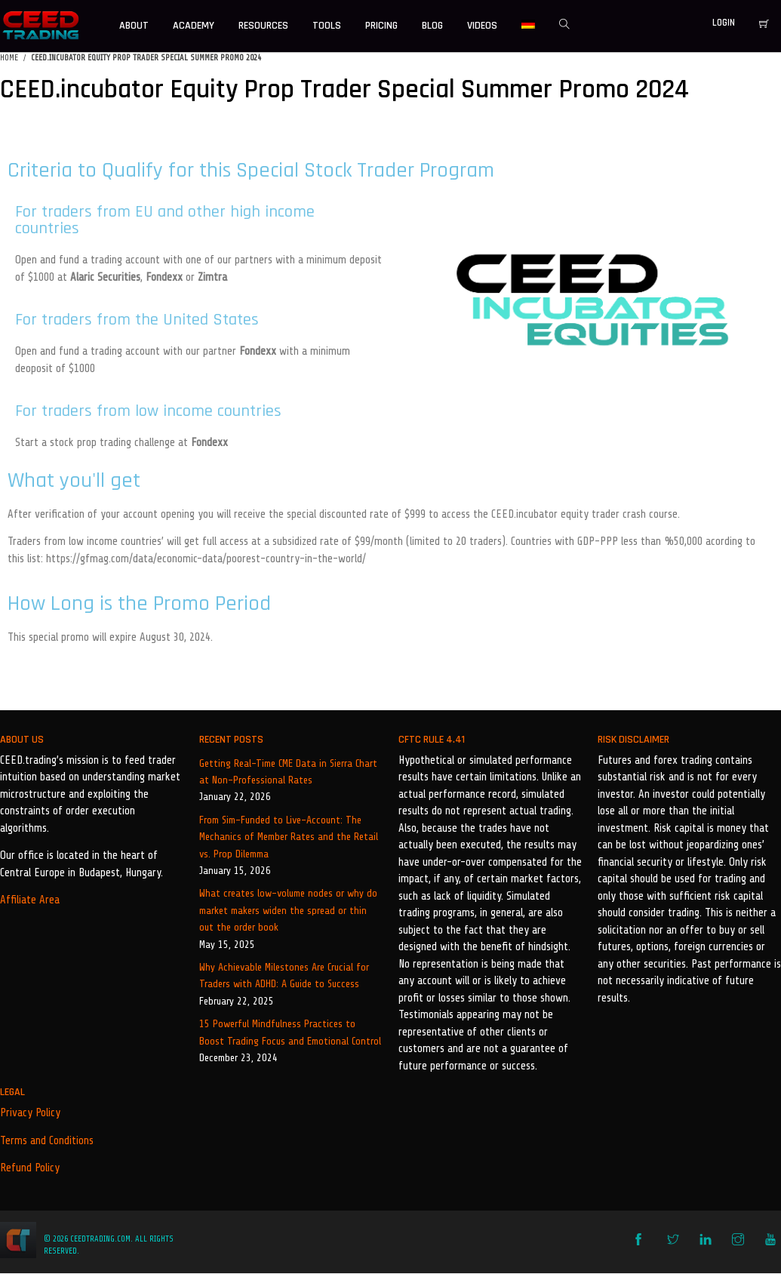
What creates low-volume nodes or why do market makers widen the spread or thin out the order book (288, 910)
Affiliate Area (30, 900)
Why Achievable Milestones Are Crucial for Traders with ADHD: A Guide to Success (284, 975)
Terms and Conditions (47, 1140)
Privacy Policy (30, 1112)
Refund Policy (30, 1168)
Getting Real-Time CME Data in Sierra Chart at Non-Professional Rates (288, 772)
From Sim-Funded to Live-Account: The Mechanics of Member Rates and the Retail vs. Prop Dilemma (288, 837)
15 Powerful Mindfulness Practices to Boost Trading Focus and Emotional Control (290, 1032)
